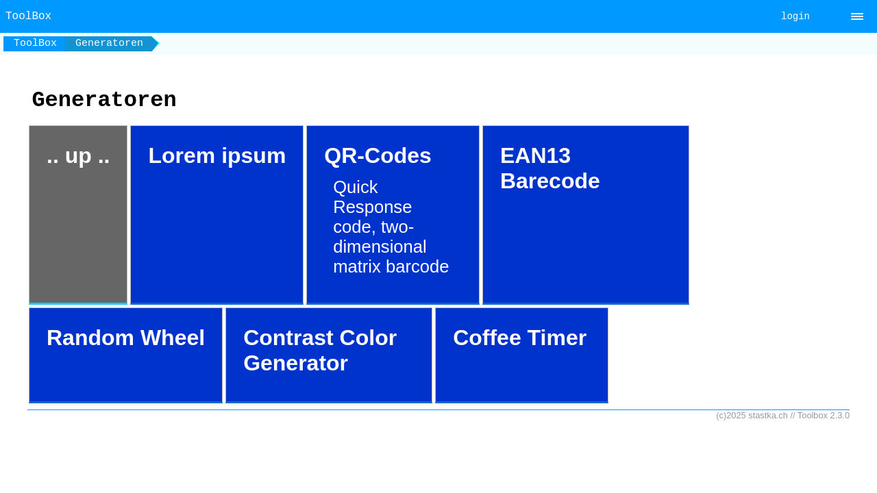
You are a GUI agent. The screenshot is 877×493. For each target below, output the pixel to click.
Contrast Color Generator (320, 350)
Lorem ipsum (217, 155)
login (795, 16)
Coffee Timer (519, 337)
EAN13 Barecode (550, 168)
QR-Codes (388, 210)
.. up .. (78, 155)
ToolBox (35, 43)
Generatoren (109, 43)
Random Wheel (126, 337)
